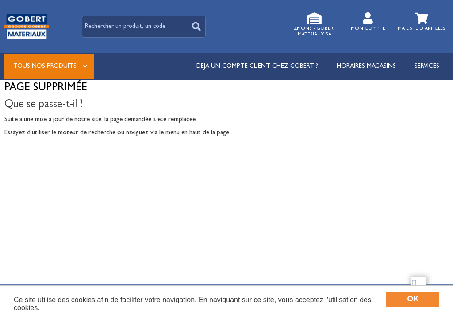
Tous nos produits (45, 66)
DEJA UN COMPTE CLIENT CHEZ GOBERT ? (257, 66)
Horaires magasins (366, 66)
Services (427, 66)
